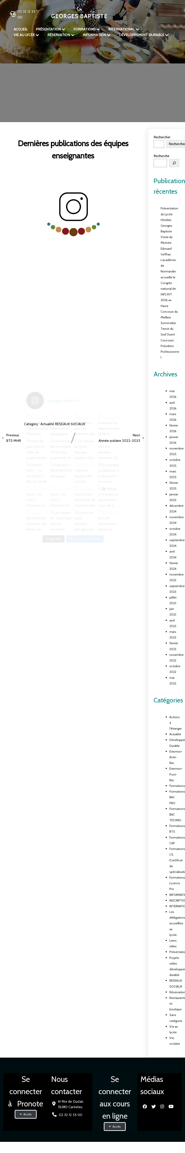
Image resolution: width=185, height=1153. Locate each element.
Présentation (53, 80)
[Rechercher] (174, 163)
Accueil (33, 80)
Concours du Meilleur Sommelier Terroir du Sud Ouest (169, 323)
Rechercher (162, 137)
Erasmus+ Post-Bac (175, 774)
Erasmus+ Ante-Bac (175, 757)
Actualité (75, 80)
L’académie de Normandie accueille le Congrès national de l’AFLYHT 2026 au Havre (168, 283)
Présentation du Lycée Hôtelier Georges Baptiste (169, 219)
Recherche (161, 156)
